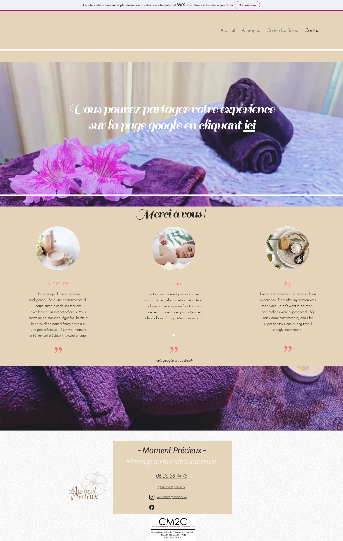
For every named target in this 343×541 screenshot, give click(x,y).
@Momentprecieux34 (171, 497)
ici (249, 125)
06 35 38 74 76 (171, 476)
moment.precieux (171, 487)
